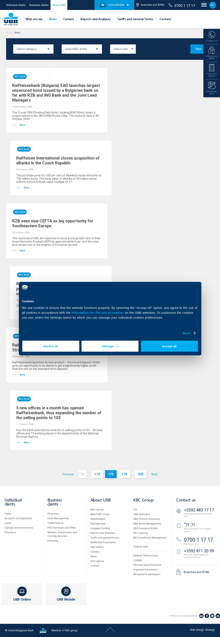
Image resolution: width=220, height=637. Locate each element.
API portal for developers (146, 574)
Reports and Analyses (95, 19)
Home (9, 32)
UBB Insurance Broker (145, 528)
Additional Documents (103, 542)
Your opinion (97, 561)
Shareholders (97, 519)
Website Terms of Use (145, 555)
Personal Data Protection (147, 565)
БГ (212, 5)
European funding (100, 528)
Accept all (169, 346)
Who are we (34, 19)
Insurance (10, 532)
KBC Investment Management (150, 537)
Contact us (186, 500)
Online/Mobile (112, 5)
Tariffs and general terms (104, 537)
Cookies (137, 560)
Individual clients (16, 5)
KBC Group (143, 500)
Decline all (50, 346)
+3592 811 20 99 (199, 550)
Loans (7, 523)
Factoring (52, 540)
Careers (68, 19)
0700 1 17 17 (182, 5)
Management (97, 523)
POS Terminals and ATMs (61, 527)
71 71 (189, 525)
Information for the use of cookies (98, 312)
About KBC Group (99, 514)
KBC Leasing (140, 533)
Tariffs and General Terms (135, 19)
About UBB (58, 5)
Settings (110, 346)
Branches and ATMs (150, 5)
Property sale (140, 546)
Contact (165, 19)
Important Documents (145, 569)
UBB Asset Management (147, 523)
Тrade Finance (55, 523)
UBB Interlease (141, 514)
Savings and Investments (18, 527)
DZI (135, 509)
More (186, 333)
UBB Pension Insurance (146, 519)
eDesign (210, 629)
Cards (7, 513)
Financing (52, 513)
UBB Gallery (97, 547)
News (53, 19)
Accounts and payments (18, 518)
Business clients (38, 5)
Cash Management (58, 518)
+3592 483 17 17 (199, 510)
